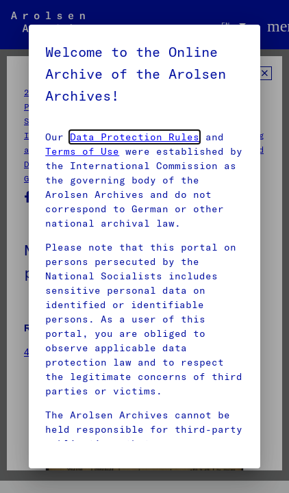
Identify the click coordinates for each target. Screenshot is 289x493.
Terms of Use (82, 151)
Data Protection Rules (134, 137)
